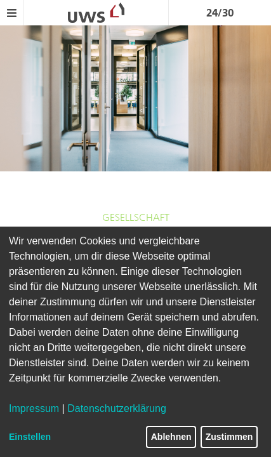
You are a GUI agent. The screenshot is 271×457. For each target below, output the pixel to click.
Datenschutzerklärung (116, 408)
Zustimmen (229, 437)
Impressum (34, 408)
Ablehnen (171, 437)
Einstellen (30, 437)
